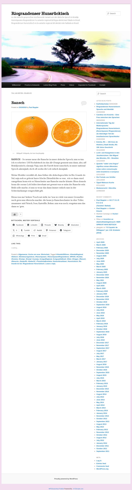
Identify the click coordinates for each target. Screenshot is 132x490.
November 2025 (102, 253)
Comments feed (102, 466)
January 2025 (101, 272)
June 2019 (100, 313)
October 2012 (101, 435)
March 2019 (101, 321)
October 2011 (101, 449)
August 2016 (101, 364)
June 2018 (100, 340)
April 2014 (100, 405)
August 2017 (101, 351)
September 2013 (102, 421)
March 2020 (101, 288)
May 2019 (100, 316)
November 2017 (102, 345)
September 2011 (102, 451)
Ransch (17, 103)
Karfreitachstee (102, 104)
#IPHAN (72, 257)
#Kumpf (28, 259)
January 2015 (101, 386)
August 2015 (101, 375)
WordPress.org (102, 469)
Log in (98, 461)
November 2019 (102, 299)
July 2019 (100, 310)
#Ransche (15, 261)
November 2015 (102, 367)
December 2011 (102, 446)
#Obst (69, 259)
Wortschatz (45, 254)
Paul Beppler (33, 107)
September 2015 (102, 372)
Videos (71, 85)
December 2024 (102, 275)
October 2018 (101, 329)
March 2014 (101, 408)
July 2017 (100, 353)
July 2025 (100, 258)
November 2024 (102, 277)
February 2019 (102, 324)
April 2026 (100, 242)
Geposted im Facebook (87, 85)
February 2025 (102, 269)
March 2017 (101, 359)
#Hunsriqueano (40, 257)
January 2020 (101, 294)
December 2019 (102, 296)
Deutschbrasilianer (60, 261)
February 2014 (102, 410)
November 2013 (102, 416)
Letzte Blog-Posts (50, 85)
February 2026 (102, 248)
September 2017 (102, 348)
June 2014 (100, 400)
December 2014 (102, 389)
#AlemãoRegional (76, 254)
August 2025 (101, 256)
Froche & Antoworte (32, 85)
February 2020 (102, 291)
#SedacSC (32, 261)
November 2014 (102, 391)
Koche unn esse (34, 254)
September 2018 (102, 332)
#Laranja (35, 259)
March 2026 (101, 245)
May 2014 (100, 402)
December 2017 (102, 343)
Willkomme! (16, 85)
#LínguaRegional (46, 259)
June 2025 (100, 261)
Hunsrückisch (73, 261)
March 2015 (101, 381)
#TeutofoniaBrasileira (44, 261)
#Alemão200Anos (62, 254)
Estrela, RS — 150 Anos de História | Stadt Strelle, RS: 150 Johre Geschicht (107, 144)
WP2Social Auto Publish (56, 488)
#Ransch (82, 259)
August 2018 (101, 335)
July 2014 (100, 397)
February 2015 (102, 383)
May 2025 (100, 264)
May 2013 (100, 427)
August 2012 (101, 438)
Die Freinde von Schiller (106, 177)
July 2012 (100, 440)
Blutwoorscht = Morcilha (106, 188)
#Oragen (75, 259)
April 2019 (100, 318)
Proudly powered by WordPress (66, 479)
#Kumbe (79, 257)
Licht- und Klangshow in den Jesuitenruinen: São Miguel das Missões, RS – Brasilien (107, 155)
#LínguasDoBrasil (59, 259)
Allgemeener (22, 254)
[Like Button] (14, 214)
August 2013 (101, 424)
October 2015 (101, 370)
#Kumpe (22, 259)
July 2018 (100, 337)
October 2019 (101, 302)
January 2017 (101, 362)
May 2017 (100, 356)
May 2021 (100, 280)
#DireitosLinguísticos (26, 257)
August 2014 (101, 394)
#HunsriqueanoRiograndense (58, 257)
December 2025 (102, 250)
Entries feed (101, 463)
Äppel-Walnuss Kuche (105, 183)
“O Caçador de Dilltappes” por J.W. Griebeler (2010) (108, 230)
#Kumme (14, 259)
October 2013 (101, 419)
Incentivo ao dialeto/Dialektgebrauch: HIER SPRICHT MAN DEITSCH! (108, 222)
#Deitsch (14, 257)
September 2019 (102, 305)
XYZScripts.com (78, 488)
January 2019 (101, 326)
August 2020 (101, 283)
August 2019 (101, 307)
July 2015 (100, 378)
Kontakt (102, 85)
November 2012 (102, 432)
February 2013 (102, 430)
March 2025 (101, 267)
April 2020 (100, 286)
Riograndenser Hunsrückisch (40, 13)
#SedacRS (23, 261)
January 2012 (101, 443)
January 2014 (101, 413)
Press (63, 85)
